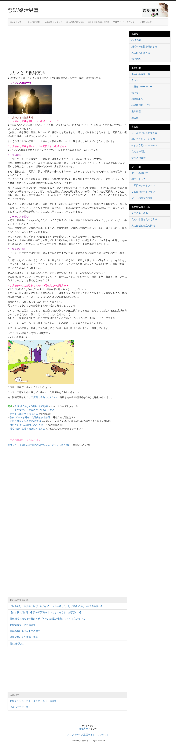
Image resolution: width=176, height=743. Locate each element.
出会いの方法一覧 (19, 707)
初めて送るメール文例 (143, 139)
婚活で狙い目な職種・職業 (24, 637)
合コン (134, 80)
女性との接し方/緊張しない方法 (26, 425)
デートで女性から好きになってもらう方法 (32, 410)
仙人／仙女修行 (34, 22)
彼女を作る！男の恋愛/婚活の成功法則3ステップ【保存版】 (39, 445)
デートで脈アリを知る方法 (24, 413)
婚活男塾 (83, 728)
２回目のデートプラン (143, 185)
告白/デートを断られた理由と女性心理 (30, 417)
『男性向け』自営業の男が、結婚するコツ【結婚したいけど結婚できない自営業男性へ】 (56, 606)
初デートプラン (139, 179)
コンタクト (103, 734)
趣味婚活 (136, 111)
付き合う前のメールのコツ (145, 145)
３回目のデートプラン (143, 192)
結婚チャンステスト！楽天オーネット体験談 (33, 701)
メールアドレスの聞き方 (144, 133)
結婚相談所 (137, 99)
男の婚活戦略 (17, 643)
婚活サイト (137, 93)
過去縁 (134, 117)
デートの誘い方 (139, 173)
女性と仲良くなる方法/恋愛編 (25, 421)
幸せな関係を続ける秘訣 (98, 22)
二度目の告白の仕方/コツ (44, 397)
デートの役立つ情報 (141, 198)
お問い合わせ (146, 22)
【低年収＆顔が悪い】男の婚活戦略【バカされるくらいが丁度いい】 (46, 612)
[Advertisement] (31, 47)
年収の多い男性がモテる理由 (25, 631)
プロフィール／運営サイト (124, 22)
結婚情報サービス (140, 105)
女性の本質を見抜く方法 (144, 219)
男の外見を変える (140, 52)
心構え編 (136, 40)
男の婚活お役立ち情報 (143, 225)
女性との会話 (138, 158)
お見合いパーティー (141, 86)
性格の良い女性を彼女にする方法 (27, 428)
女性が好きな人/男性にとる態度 (31, 406)
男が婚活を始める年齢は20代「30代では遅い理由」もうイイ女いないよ (47, 618)
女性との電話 (138, 151)
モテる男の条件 (139, 213)
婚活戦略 (136, 59)
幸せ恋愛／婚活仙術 (75, 22)
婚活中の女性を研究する (144, 46)
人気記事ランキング (53, 22)
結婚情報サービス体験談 (22, 625)
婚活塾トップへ (16, 22)
